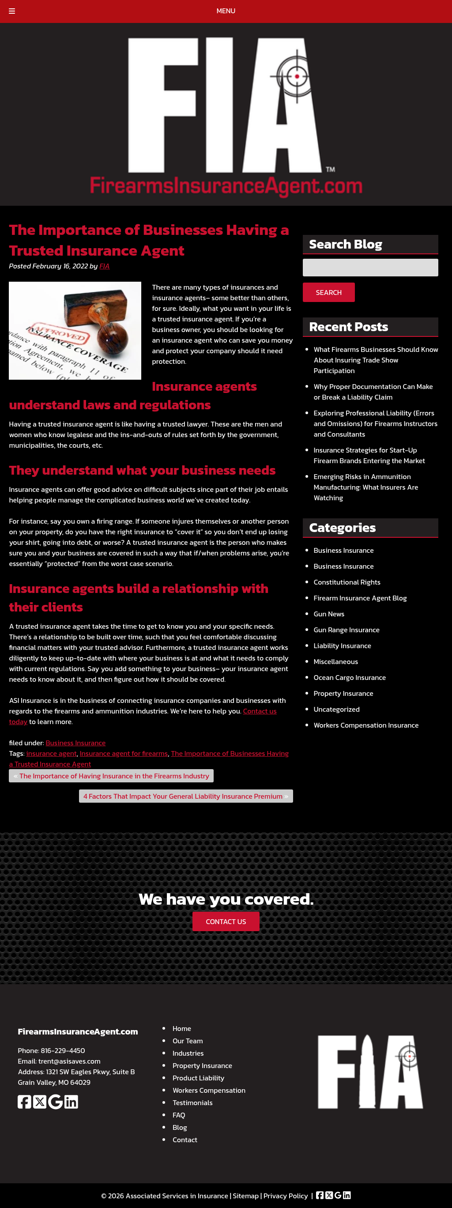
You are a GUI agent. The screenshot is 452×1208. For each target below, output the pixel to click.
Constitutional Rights (347, 582)
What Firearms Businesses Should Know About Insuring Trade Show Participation (376, 360)
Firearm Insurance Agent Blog (360, 598)
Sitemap (246, 1195)
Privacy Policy (286, 1195)
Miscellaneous (336, 661)
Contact (185, 1139)
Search (329, 292)
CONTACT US (226, 921)
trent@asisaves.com (69, 1061)
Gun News (329, 613)
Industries (188, 1053)
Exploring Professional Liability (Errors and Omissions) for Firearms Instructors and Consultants (376, 423)
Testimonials (193, 1102)
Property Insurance (343, 693)
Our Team (188, 1040)
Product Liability (199, 1077)
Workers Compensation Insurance (366, 725)
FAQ (179, 1115)
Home (182, 1028)
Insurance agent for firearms (124, 753)
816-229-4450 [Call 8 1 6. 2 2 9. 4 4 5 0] (63, 1050)
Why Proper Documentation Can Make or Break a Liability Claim (373, 391)
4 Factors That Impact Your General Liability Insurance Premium (182, 796)
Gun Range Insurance (347, 629)
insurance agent (51, 753)
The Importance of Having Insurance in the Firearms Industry (114, 775)
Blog (180, 1127)
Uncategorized (337, 709)
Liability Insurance (342, 645)
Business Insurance (75, 742)
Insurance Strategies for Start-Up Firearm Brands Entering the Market (369, 455)
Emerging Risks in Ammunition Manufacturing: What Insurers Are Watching (366, 487)
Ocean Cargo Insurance (350, 677)
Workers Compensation (209, 1090)
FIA (105, 265)
